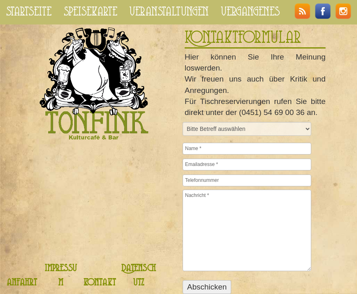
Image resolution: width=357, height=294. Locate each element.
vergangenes (250, 12)
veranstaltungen (169, 12)
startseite (28, 12)
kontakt (99, 283)
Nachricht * (247, 230)
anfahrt (22, 283)
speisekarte (90, 12)
